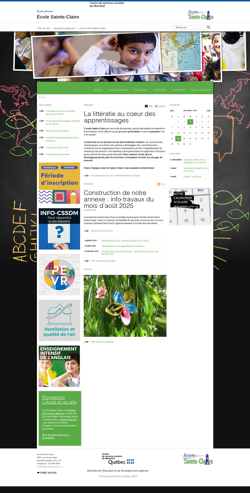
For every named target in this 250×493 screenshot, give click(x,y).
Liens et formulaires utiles (92, 35)
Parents (179, 97)
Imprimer (162, 113)
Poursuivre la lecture (102, 237)
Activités (160, 97)
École (98, 97)
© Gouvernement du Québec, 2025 (118, 483)
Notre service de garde (57, 137)
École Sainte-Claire (58, 21)
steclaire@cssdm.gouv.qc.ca (49, 473)
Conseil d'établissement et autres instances (62, 146)
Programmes (118, 97)
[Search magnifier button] (208, 34)
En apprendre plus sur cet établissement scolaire (115, 182)
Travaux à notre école (57, 154)
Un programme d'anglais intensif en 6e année (63, 129)
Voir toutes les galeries (102, 348)
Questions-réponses (64, 35)
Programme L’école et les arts (59, 406)
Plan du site (44, 35)
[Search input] (191, 34)
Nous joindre (201, 97)
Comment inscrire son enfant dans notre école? (61, 119)
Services (140, 97)
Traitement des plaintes (58, 161)
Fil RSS (163, 191)
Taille (151, 113)
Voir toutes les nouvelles (103, 267)
